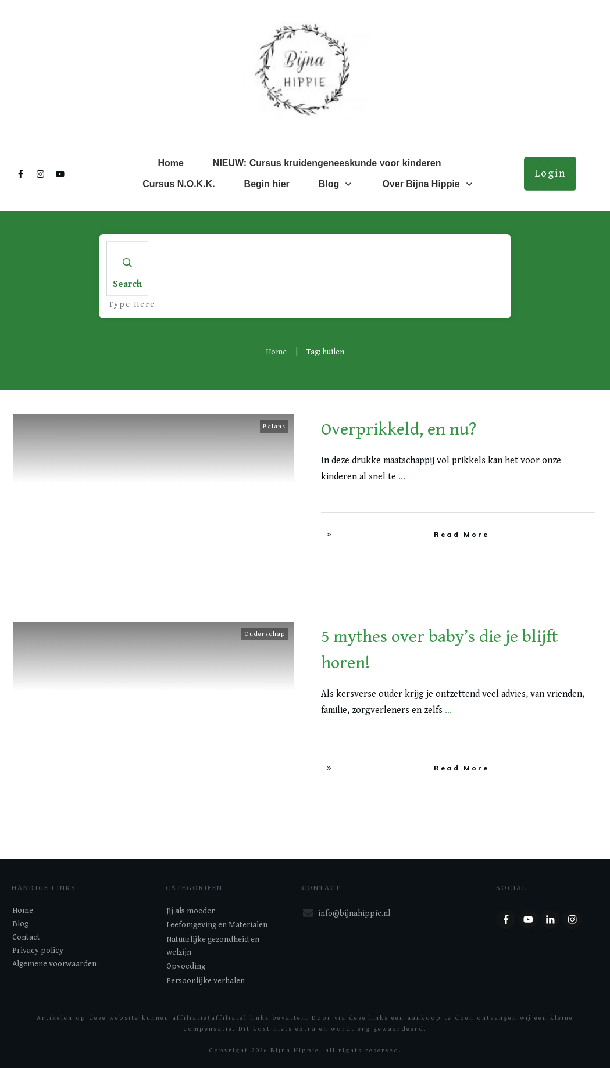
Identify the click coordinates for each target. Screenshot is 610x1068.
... (401, 476)
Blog (20, 924)
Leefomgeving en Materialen (216, 925)
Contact (26, 937)
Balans (274, 426)
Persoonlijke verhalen (205, 980)
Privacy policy (37, 950)
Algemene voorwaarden (54, 964)
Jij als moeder (190, 911)
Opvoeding (185, 966)
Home (22, 910)
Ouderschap (265, 633)
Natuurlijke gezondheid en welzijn (212, 946)
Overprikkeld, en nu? (398, 429)
